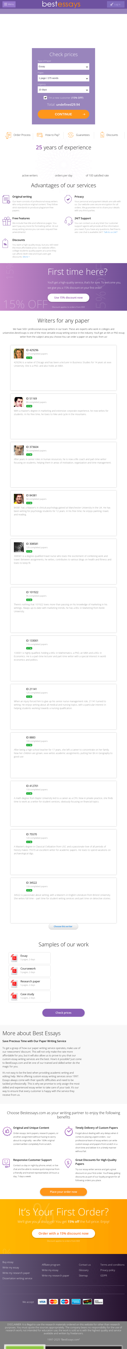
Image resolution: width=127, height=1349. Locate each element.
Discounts (109, 135)
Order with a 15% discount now (63, 1233)
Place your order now (63, 1192)
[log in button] (116, 4)
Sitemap (83, 1275)
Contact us (85, 1264)
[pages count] (63, 78)
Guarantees (79, 135)
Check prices (63, 1012)
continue (63, 114)
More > (26, 256)
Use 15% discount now (68, 297)
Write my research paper (16, 1272)
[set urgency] (63, 89)
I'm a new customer (66, 97)
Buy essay (7, 1262)
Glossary (83, 1270)
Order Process (17, 135)
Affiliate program (51, 1264)
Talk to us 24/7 (110, 232)
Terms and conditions (112, 1264)
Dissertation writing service (17, 1278)
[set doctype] (63, 66)
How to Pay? (48, 135)
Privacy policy (107, 1270)
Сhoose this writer (63, 926)
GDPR (103, 1275)
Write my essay (10, 1267)
